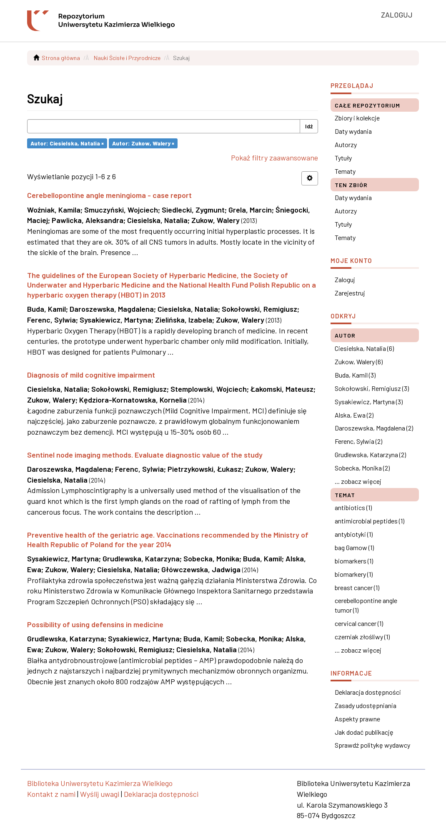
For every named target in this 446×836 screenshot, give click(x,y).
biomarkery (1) (354, 574)
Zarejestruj (350, 293)
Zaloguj (345, 279)
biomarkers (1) (354, 561)
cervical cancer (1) (359, 623)
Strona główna (61, 57)
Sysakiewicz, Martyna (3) (369, 401)
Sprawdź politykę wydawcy (372, 745)
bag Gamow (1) (354, 547)
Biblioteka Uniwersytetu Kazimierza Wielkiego (100, 783)
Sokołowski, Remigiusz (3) (372, 388)
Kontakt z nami (51, 793)
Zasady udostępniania (365, 705)
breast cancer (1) (357, 587)
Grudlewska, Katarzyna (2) (370, 454)
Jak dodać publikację (364, 732)
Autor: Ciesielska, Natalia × (67, 143)
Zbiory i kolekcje (357, 118)
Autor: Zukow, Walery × (143, 143)
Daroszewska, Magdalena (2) (374, 428)
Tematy (345, 171)
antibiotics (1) (353, 507)
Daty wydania (353, 131)
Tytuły (343, 158)
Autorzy (346, 144)
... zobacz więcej (358, 481)
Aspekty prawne (357, 719)
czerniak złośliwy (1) (362, 637)
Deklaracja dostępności (368, 692)
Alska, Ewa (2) (354, 415)
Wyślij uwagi (99, 793)
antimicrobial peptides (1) (369, 521)
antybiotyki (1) (354, 534)
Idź (309, 126)
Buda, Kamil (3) (355, 375)
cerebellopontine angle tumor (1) (366, 605)
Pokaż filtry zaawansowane (274, 157)
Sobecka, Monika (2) (362, 468)
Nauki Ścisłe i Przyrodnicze (127, 57)
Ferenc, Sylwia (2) (358, 441)
